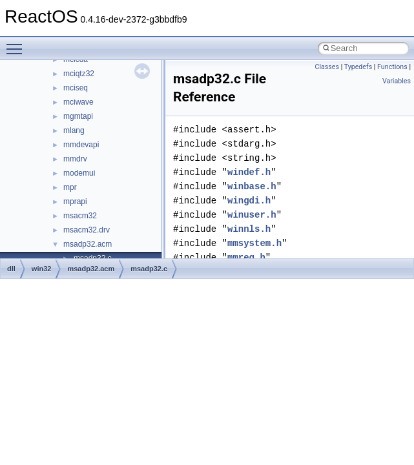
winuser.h (251, 215)
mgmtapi (78, 116)
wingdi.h (249, 200)
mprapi (75, 201)
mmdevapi (81, 144)
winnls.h (249, 229)
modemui (79, 173)
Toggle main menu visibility (17, 43)
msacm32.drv (86, 229)
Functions (392, 67)
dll (11, 269)
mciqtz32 (78, 73)
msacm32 (80, 215)
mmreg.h (246, 257)
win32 (42, 269)
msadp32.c (148, 269)
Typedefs (358, 67)
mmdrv (75, 158)
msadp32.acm (87, 244)
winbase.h (251, 186)
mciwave (78, 102)
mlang (74, 130)
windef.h (249, 172)
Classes (327, 67)
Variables (396, 81)
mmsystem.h (254, 243)
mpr (70, 187)
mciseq (75, 87)
